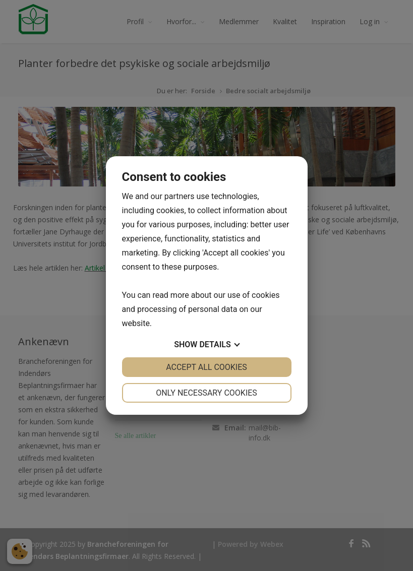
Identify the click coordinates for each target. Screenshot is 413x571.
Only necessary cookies (206, 393)
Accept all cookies (206, 367)
